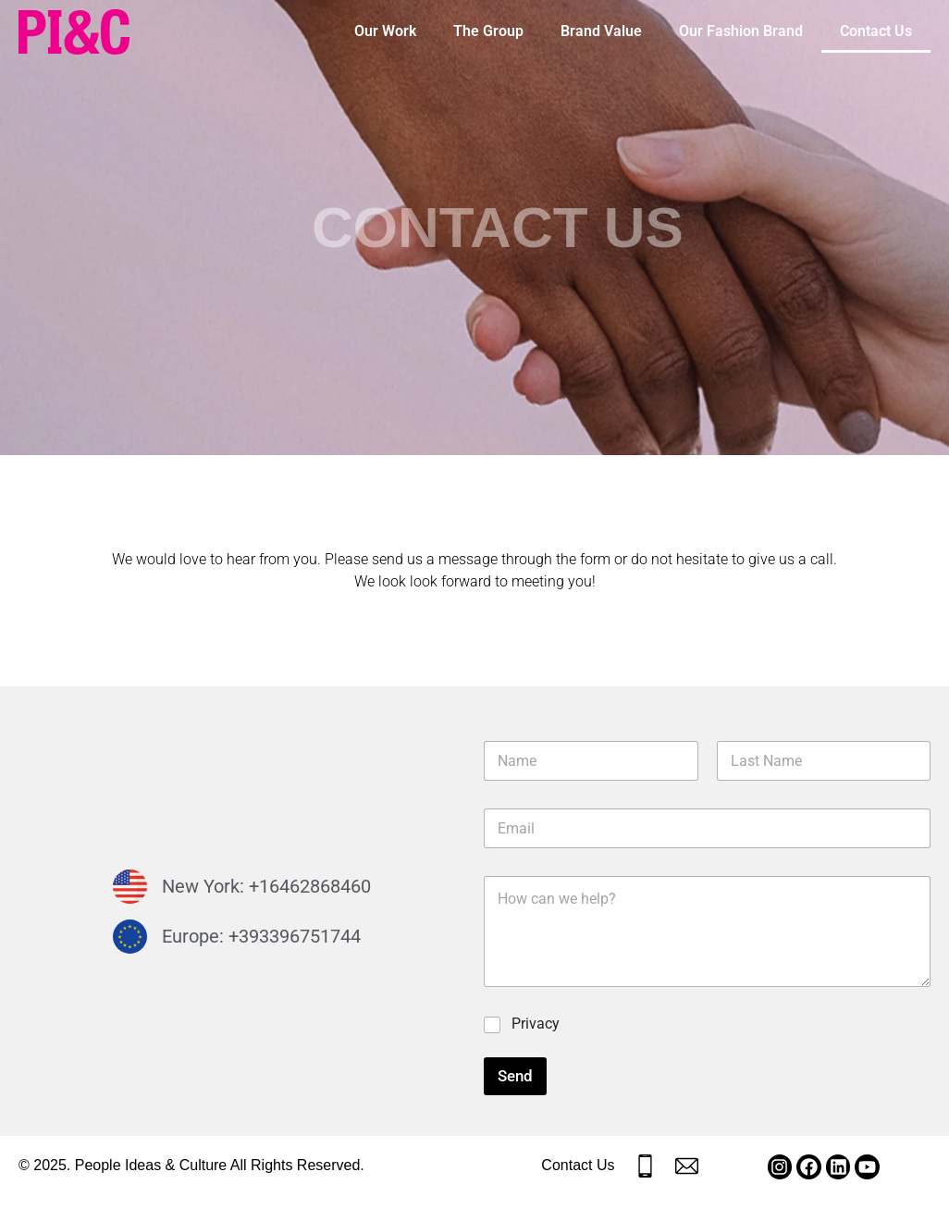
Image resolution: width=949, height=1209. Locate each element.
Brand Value (601, 31)
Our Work (385, 31)
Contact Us (876, 31)
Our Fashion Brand (741, 31)
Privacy (535, 1023)
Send (515, 1076)
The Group (488, 31)
